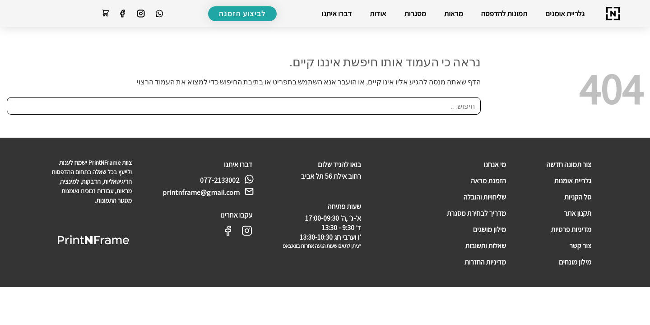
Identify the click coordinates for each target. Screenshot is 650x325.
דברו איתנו (336, 13)
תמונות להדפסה (504, 13)
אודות (378, 13)
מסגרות (415, 13)
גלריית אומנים (565, 13)
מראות (453, 13)
